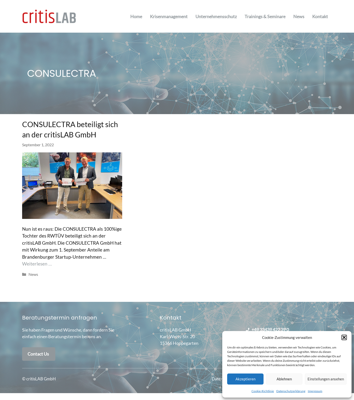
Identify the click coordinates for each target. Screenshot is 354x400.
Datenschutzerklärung (290, 391)
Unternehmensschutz (216, 16)
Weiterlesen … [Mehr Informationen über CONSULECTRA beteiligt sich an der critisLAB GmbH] (37, 264)
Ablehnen (284, 379)
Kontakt (320, 16)
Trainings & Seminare (265, 16)
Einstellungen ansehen (326, 379)
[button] (344, 337)
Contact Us (38, 354)
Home (136, 16)
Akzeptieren (245, 379)
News (298, 16)
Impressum (315, 391)
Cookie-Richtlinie (262, 391)
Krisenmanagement (169, 16)
